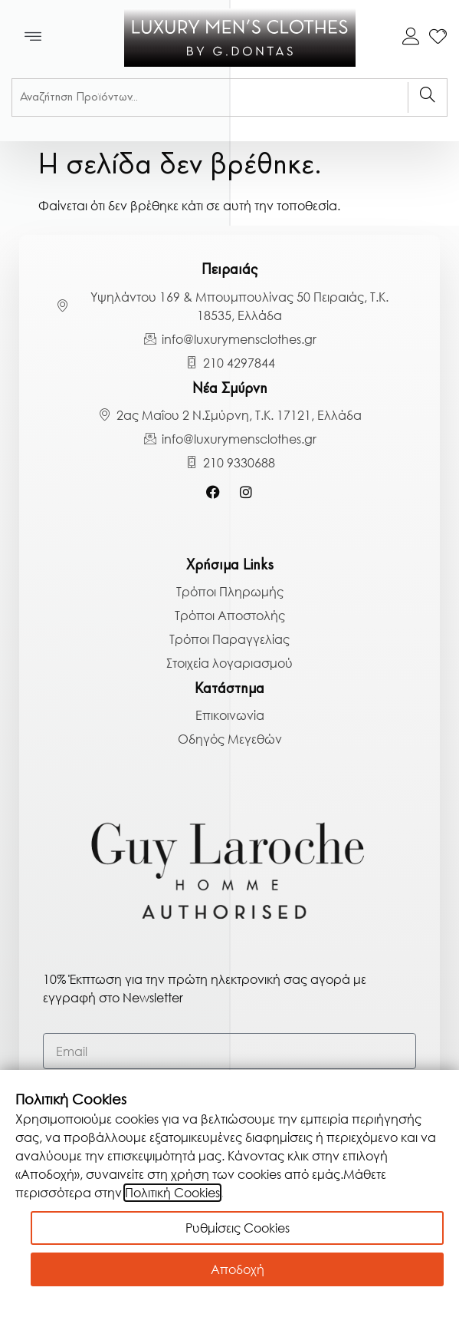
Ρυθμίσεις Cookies (237, 1228)
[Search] (427, 97)
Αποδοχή (237, 1269)
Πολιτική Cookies (172, 1192)
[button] (33, 37)
